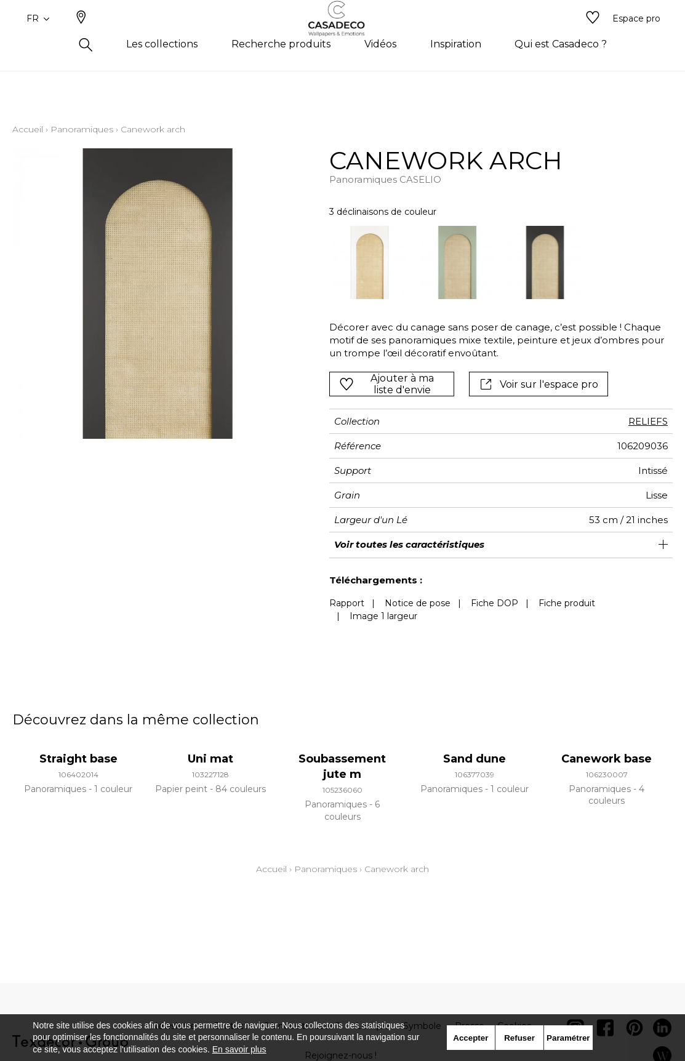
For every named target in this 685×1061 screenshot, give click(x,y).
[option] (370, 263)
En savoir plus (239, 1049)
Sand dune (474, 759)
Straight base (78, 759)
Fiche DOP (494, 603)
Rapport (346, 603)
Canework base (606, 759)
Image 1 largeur (383, 616)
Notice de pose (418, 603)
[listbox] (494, 263)
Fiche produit (567, 603)
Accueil (27, 129)
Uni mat (210, 759)
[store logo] (342, 39)
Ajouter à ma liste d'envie (386, 384)
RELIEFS (648, 421)
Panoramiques (81, 129)
